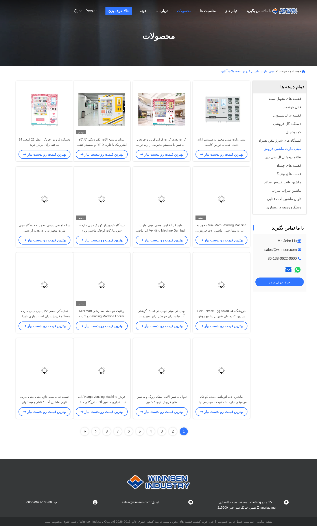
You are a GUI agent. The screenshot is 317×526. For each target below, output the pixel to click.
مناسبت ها (208, 11)
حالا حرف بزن (118, 11)
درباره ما (161, 11)
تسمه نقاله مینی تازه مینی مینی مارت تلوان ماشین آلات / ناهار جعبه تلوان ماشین (44, 402)
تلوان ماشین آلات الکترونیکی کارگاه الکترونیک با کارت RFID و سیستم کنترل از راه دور (101, 145)
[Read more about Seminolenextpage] (96, 431)
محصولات (184, 11)
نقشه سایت (264, 521)
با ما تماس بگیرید (258, 11)
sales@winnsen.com (280, 250)
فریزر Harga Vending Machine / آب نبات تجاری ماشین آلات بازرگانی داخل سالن (101, 402)
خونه (143, 11)
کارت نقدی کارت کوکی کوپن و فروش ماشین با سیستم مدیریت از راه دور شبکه (161, 145)
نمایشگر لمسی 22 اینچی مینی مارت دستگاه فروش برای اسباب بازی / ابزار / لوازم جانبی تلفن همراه (44, 316)
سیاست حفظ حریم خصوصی (235, 521)
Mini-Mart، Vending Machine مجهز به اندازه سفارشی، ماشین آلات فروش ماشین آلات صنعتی (221, 230)
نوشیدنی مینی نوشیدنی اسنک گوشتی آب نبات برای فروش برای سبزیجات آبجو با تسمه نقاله (162, 316)
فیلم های (231, 11)
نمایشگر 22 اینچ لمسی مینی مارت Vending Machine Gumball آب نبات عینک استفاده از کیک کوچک (161, 230)
